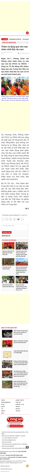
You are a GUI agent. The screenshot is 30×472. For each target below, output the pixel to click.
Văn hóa (18, 406)
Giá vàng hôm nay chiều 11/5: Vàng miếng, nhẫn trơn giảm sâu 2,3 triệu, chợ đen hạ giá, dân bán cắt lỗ (21, 374)
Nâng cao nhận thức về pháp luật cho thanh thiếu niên (8, 252)
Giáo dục (18, 408)
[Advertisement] (15, 16)
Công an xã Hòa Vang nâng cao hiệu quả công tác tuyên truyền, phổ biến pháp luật (21, 253)
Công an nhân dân (9, 42)
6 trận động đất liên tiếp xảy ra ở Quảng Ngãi (21, 351)
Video (2, 413)
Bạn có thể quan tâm (9, 327)
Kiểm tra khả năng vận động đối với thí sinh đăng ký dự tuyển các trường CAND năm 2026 (21, 270)
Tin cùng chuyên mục (9, 240)
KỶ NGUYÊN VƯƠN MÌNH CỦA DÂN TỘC (14, 39)
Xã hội (2, 404)
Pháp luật (18, 402)
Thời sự (3, 400)
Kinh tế (3, 406)
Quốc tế (3, 410)
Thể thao (18, 410)
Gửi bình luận (7, 232)
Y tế (2, 408)
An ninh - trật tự (20, 400)
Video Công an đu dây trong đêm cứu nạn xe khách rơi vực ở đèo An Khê (21, 332)
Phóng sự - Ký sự (20, 404)
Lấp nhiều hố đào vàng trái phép (6, 268)
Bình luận (6, 236)
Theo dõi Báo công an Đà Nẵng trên (14, 215)
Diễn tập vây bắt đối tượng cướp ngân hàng (8, 285)
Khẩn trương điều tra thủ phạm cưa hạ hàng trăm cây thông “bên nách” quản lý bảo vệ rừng (21, 384)
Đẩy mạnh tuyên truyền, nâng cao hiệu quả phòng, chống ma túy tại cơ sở (21, 287)
